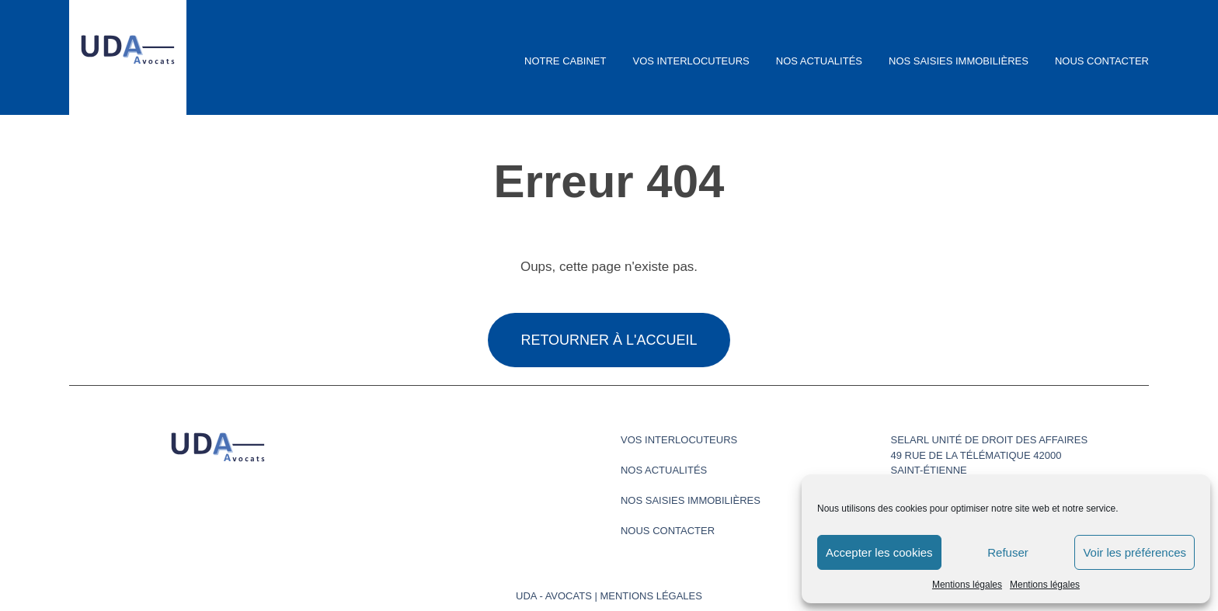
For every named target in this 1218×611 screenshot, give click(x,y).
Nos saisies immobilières (958, 61)
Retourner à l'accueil (608, 340)
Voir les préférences (1134, 552)
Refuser (1007, 552)
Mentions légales (967, 584)
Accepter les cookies (879, 552)
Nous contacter (1102, 61)
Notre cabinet (565, 61)
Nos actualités (819, 61)
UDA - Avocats (554, 596)
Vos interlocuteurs (691, 61)
